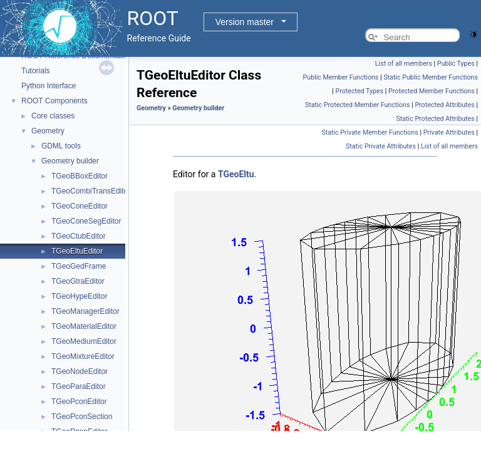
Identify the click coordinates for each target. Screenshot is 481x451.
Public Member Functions (341, 77)
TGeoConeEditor (79, 206)
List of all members (403, 64)
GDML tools (61, 146)
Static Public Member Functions (430, 77)
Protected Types (359, 91)
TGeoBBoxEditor (79, 176)
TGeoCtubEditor (78, 236)
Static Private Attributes (381, 146)
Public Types (456, 64)
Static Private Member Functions (369, 132)
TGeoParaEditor (78, 386)
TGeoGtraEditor (78, 281)
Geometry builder (70, 161)
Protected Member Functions (431, 91)
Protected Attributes (444, 105)
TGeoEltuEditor (77, 251)
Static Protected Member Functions (357, 105)
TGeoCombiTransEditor (90, 191)
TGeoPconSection (81, 416)
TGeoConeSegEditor (86, 221)
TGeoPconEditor (79, 401)
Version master (244, 22)
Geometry (48, 131)
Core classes (53, 115)
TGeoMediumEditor (83, 341)
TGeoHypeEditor (79, 296)
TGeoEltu (236, 174)
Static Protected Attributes (435, 119)
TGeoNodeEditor (79, 371)
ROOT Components (54, 100)
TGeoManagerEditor (85, 311)
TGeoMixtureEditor (83, 356)
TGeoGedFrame (78, 266)
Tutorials (35, 70)
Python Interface (48, 85)
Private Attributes (449, 132)
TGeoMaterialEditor (83, 326)
